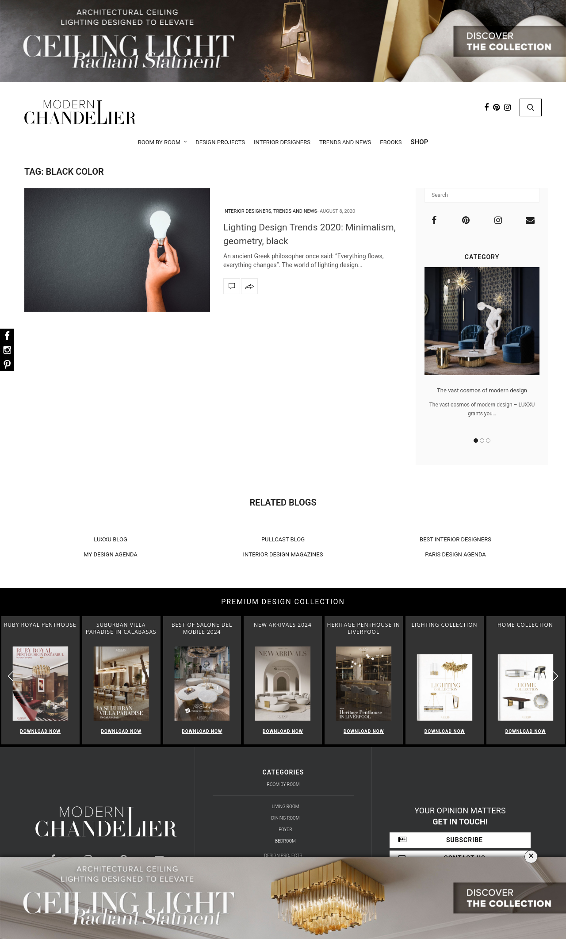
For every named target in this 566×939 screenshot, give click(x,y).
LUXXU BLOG (110, 539)
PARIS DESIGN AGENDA (455, 554)
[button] (556, 676)
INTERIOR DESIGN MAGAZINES (283, 554)
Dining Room (286, 818)
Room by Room (159, 142)
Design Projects (220, 142)
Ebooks (391, 142)
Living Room (285, 806)
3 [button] (488, 440)
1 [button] (476, 440)
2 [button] (482, 440)
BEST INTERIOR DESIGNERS (455, 539)
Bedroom (285, 841)
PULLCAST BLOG (283, 539)
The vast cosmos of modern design (482, 390)
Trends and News (345, 142)
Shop (419, 142)
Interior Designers (282, 142)
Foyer (285, 829)
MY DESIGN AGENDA (111, 554)
